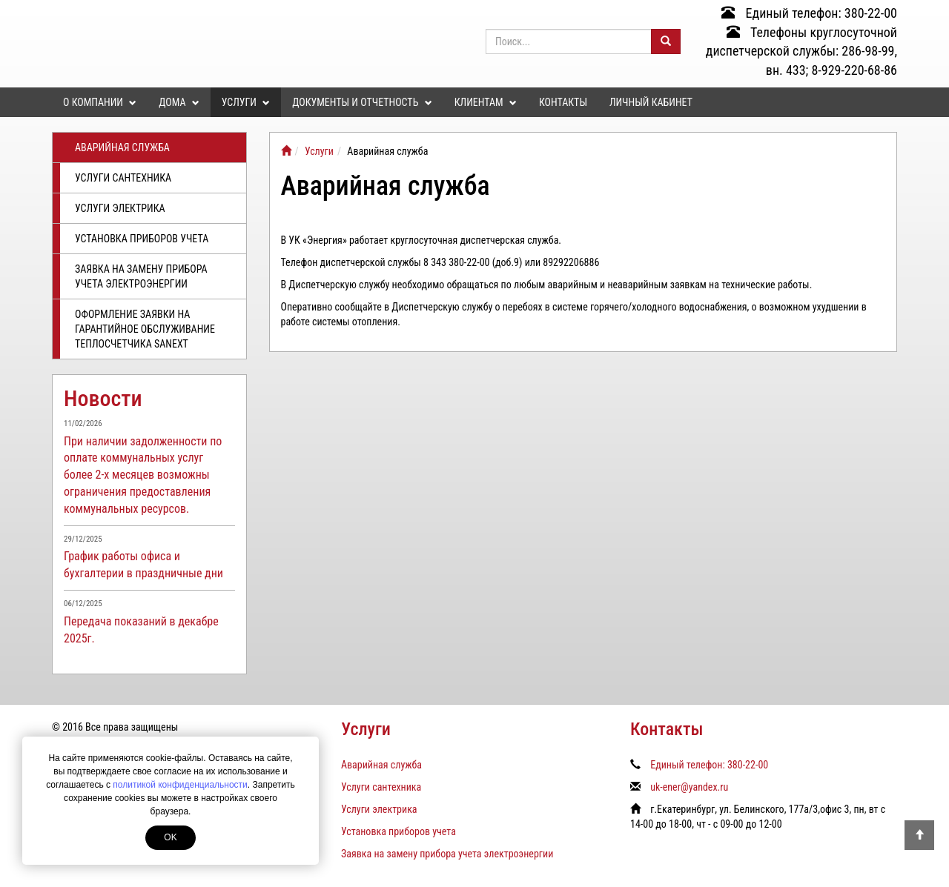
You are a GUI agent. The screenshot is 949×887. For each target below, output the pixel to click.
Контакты (563, 102)
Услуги (246, 102)
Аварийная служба (122, 147)
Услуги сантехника (123, 178)
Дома (179, 102)
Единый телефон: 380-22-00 (809, 13)
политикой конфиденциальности (180, 785)
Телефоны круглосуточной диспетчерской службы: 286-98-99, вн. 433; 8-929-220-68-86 (801, 51)
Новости (103, 398)
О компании (99, 102)
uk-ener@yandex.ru (689, 787)
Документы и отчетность (361, 102)
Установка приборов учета (141, 239)
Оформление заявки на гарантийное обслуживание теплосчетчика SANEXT (145, 329)
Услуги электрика (120, 208)
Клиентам (485, 102)
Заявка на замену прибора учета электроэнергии (141, 276)
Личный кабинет (650, 102)
